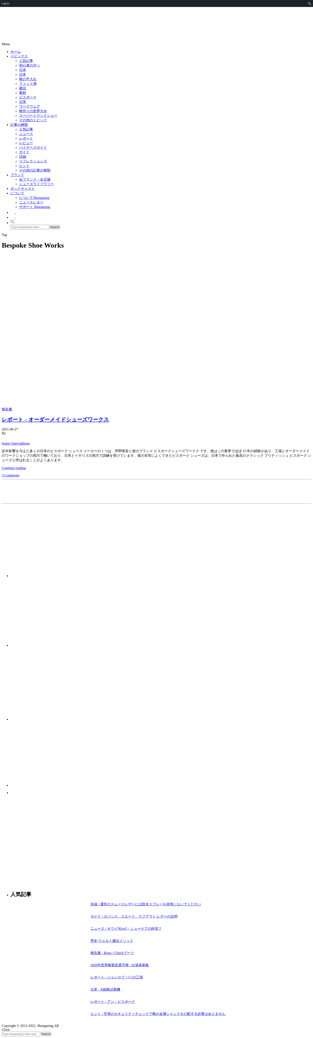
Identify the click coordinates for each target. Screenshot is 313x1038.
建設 (22, 88)
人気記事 (26, 61)
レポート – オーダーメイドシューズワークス (55, 419)
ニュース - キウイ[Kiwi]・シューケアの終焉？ (126, 928)
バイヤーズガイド (33, 147)
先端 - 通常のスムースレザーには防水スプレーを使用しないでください (145, 904)
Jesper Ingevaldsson (16, 443)
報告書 (7, 409)
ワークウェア (29, 106)
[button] (12, 223)
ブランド (17, 175)
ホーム (15, 51)
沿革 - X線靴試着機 (105, 989)
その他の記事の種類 (34, 170)
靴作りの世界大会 (33, 111)
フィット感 (28, 83)
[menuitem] (309, 3)
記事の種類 (19, 125)
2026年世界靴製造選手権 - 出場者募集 (119, 965)
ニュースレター (31, 202)
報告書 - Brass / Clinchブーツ (112, 953)
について (17, 193)
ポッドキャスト (22, 188)
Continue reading (14, 468)
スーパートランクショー (38, 115)
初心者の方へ (29, 65)
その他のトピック (33, 120)
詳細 (22, 156)
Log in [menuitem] (5, 3)
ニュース (26, 134)
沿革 (22, 102)
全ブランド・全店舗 (34, 179)
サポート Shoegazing (34, 207)
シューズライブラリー (36, 184)
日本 (22, 70)
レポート (26, 138)
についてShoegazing (34, 198)
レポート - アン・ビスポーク (112, 1001)
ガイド (24, 152)
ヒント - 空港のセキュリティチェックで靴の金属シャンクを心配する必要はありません (157, 1014)
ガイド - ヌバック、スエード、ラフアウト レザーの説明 (134, 916)
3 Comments (10, 475)
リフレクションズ (33, 161)
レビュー (26, 143)
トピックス (19, 56)
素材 (22, 93)
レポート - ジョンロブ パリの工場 (116, 977)
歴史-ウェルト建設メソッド (111, 941)
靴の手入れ (28, 79)
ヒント (24, 166)
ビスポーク (28, 97)
